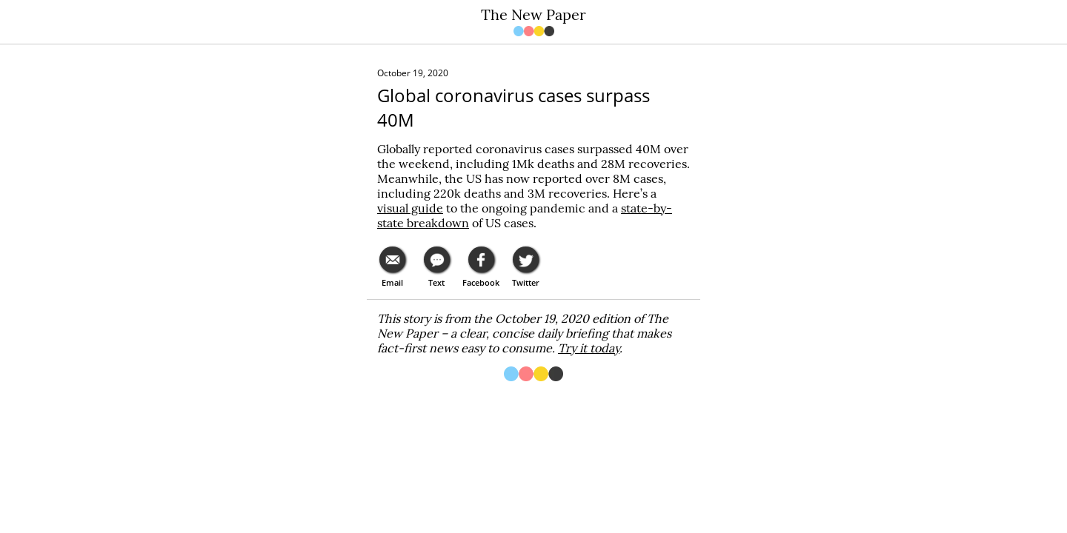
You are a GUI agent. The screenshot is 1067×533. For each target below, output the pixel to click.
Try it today (588, 348)
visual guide (410, 208)
